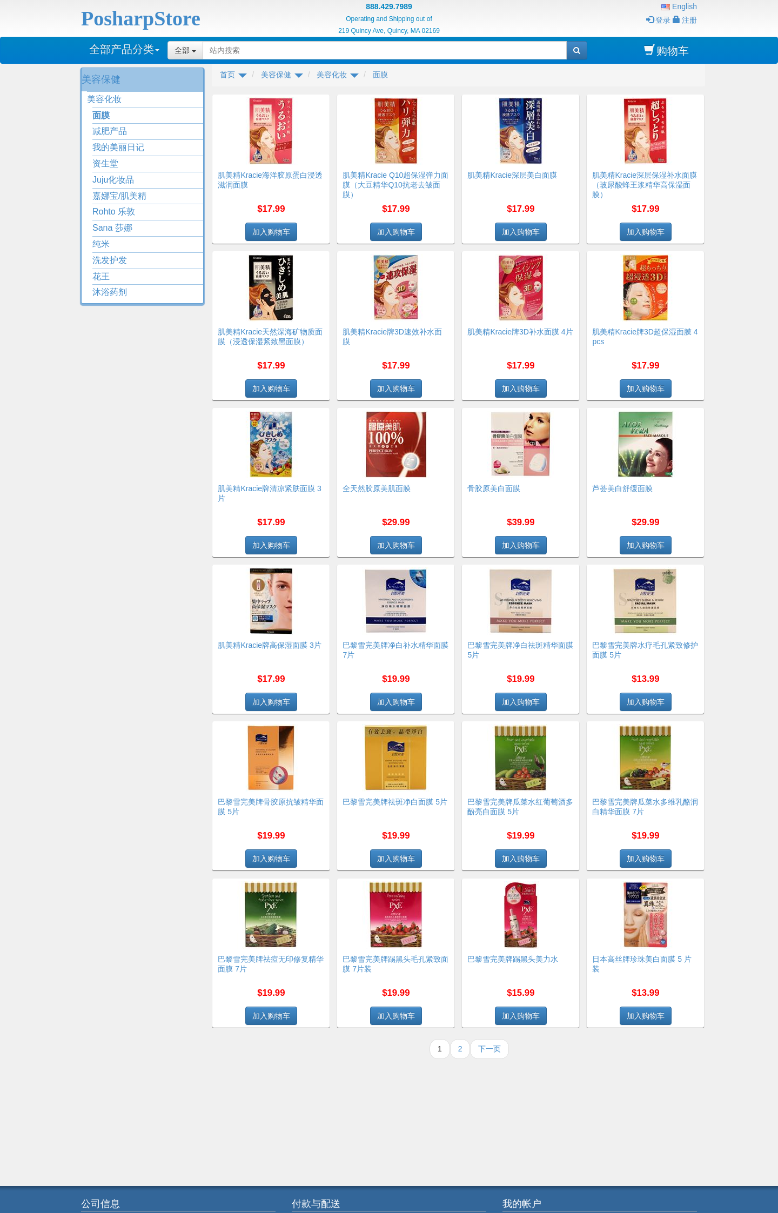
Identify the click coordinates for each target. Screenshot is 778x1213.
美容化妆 (104, 99)
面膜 (101, 115)
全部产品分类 (124, 49)
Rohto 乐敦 (113, 211)
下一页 (489, 1048)
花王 (101, 276)
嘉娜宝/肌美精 (119, 195)
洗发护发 (109, 260)
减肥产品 (109, 131)
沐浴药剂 (109, 292)
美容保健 (101, 79)
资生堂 (105, 163)
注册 (685, 20)
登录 (658, 20)
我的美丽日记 (118, 147)
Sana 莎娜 (112, 227)
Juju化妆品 (113, 179)
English (679, 6)
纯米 (101, 244)
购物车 (666, 50)
